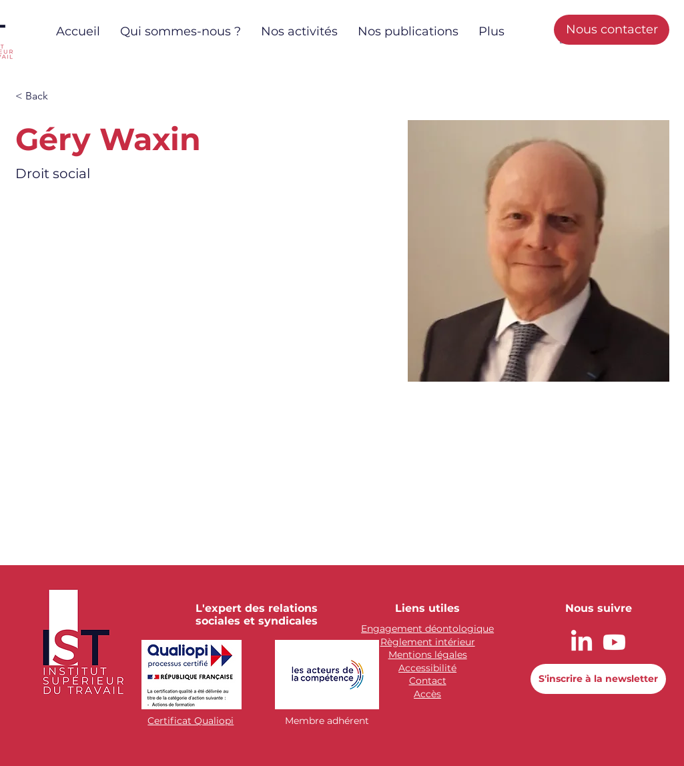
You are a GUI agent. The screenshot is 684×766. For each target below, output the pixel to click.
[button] (41, 96)
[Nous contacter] (611, 30)
